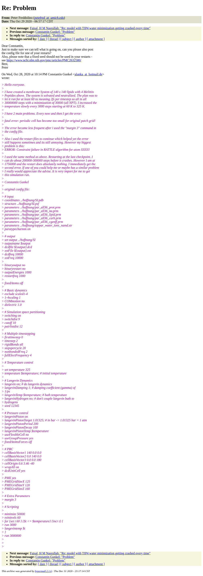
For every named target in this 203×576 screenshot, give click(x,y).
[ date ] (42, 39)
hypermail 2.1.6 (43, 571)
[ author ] (80, 39)
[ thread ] (54, 39)
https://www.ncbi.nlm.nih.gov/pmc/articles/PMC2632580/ (43, 60)
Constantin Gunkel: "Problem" (55, 31)
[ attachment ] (96, 39)
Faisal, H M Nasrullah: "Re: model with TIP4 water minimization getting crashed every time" (90, 28)
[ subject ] (66, 39)
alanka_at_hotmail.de (88, 74)
